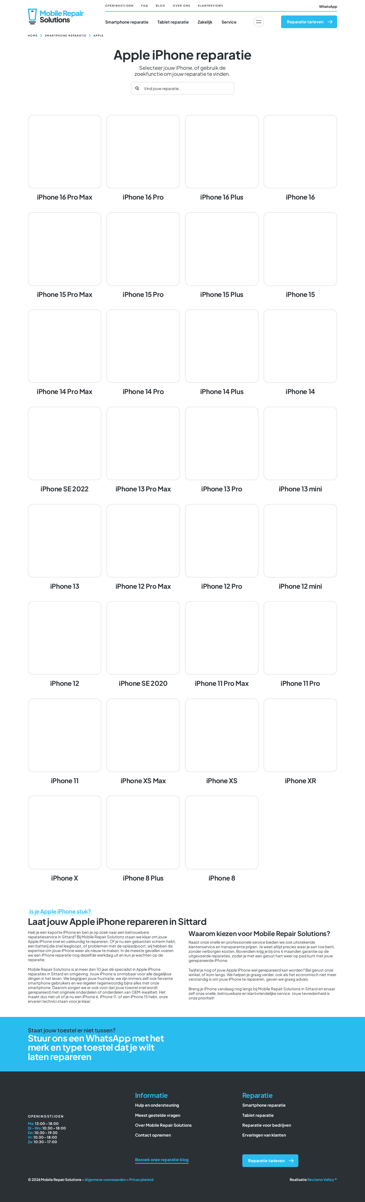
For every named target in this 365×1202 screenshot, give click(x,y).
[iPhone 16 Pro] (143, 158)
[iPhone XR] (300, 742)
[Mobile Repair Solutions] (56, 10)
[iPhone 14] (300, 353)
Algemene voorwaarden (105, 1179)
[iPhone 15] (300, 255)
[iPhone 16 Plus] (222, 158)
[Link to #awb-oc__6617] (258, 21)
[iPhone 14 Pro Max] (64, 353)
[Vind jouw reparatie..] (182, 88)
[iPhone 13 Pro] (222, 450)
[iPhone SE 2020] (143, 644)
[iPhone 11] (64, 742)
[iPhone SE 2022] (64, 450)
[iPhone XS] (222, 742)
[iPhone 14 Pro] (143, 353)
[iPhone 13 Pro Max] (143, 450)
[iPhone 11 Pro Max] (222, 644)
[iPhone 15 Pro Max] (64, 255)
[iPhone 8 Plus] (143, 839)
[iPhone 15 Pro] (143, 255)
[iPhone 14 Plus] (222, 353)
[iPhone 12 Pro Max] (143, 547)
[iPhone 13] (64, 547)
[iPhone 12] (64, 644)
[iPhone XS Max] (143, 742)
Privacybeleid (141, 1179)
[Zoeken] (137, 88)
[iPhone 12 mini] (300, 547)
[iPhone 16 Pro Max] (64, 158)
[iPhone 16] (300, 158)
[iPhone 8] (222, 839)
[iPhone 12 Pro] (222, 547)
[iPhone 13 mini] (300, 450)
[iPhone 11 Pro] (300, 644)
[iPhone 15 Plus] (222, 255)
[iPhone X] (64, 839)
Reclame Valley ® (322, 1179)
